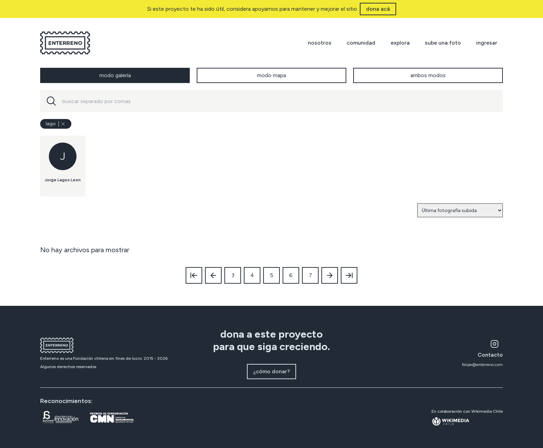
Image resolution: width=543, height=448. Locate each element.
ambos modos (428, 75)
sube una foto (443, 42)
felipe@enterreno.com (482, 364)
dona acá (378, 9)
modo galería (115, 75)
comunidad (361, 42)
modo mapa (271, 75)
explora (400, 42)
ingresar (486, 42)
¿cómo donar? (271, 371)
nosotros (319, 42)
